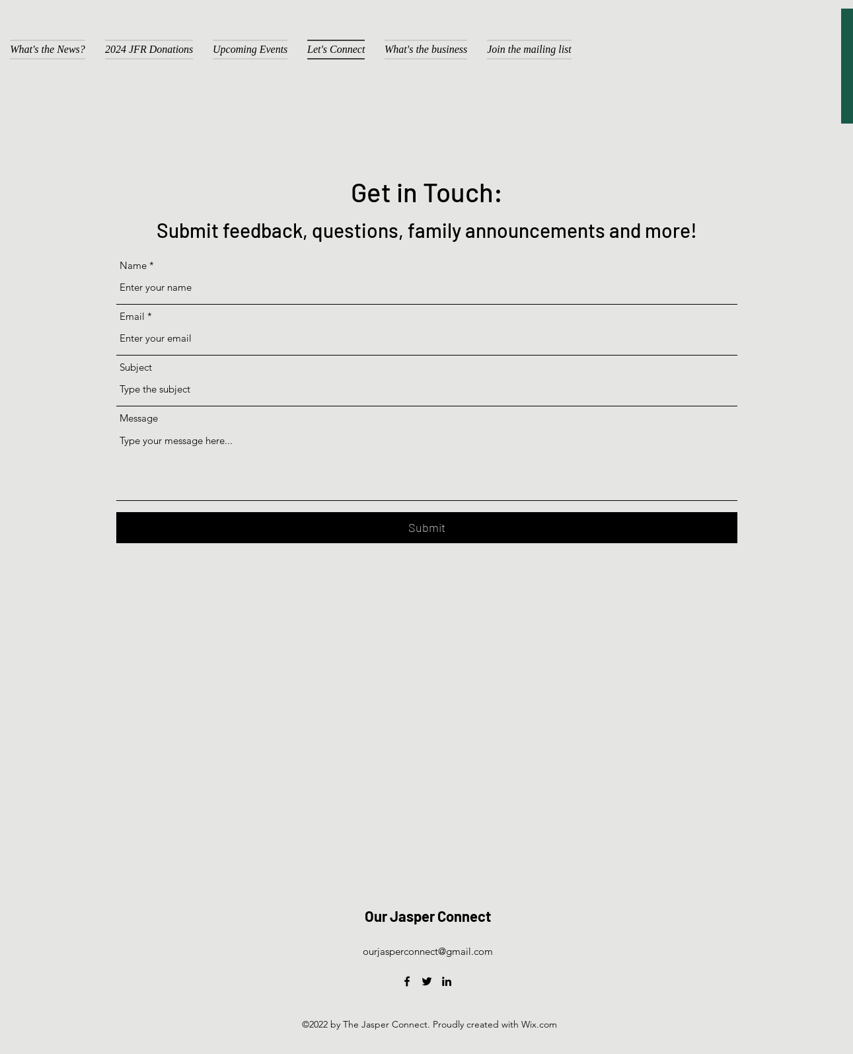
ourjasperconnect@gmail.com (428, 951)
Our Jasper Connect (428, 915)
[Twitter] (426, 981)
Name (133, 265)
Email (132, 316)
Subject (136, 367)
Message (139, 418)
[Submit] (426, 527)
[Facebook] (407, 981)
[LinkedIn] (446, 981)
